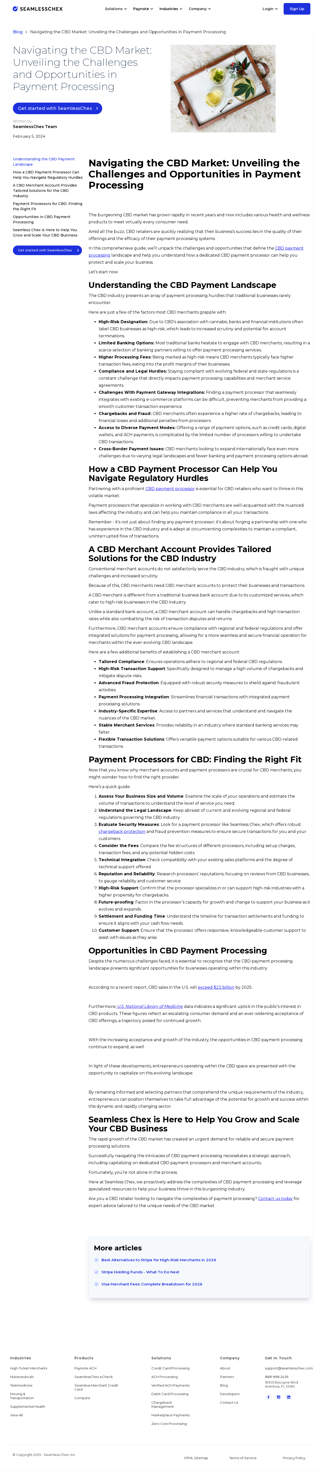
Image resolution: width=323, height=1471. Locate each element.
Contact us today (275, 1198)
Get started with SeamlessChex (55, 108)
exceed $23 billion (216, 987)
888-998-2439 (276, 1377)
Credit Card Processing (170, 1368)
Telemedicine (21, 1385)
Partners (227, 1377)
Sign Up (297, 9)
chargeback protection (122, 831)
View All (16, 1415)
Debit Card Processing (170, 1394)
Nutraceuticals (22, 1377)
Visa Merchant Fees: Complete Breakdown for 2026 (151, 1284)
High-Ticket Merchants (28, 1368)
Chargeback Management (162, 1404)
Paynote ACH (85, 1368)
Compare (82, 1398)
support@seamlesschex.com (289, 1368)
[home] (38, 8)
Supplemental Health (27, 1406)
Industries (168, 9)
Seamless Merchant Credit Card (96, 1387)
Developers (229, 1394)
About (225, 1368)
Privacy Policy (294, 1458)
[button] (116, 9)
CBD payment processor (170, 488)
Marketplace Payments (170, 1415)
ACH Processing (164, 1377)
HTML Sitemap (196, 1458)
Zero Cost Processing (169, 1424)
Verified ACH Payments (170, 1385)
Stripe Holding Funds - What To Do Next (140, 1272)
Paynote (141, 9)
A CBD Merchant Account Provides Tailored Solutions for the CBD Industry (45, 190)
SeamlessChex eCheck (93, 1377)
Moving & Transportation (22, 1396)
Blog (17, 31)
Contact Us (229, 1402)
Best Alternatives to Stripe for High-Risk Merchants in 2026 (158, 1259)
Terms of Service (243, 1458)
